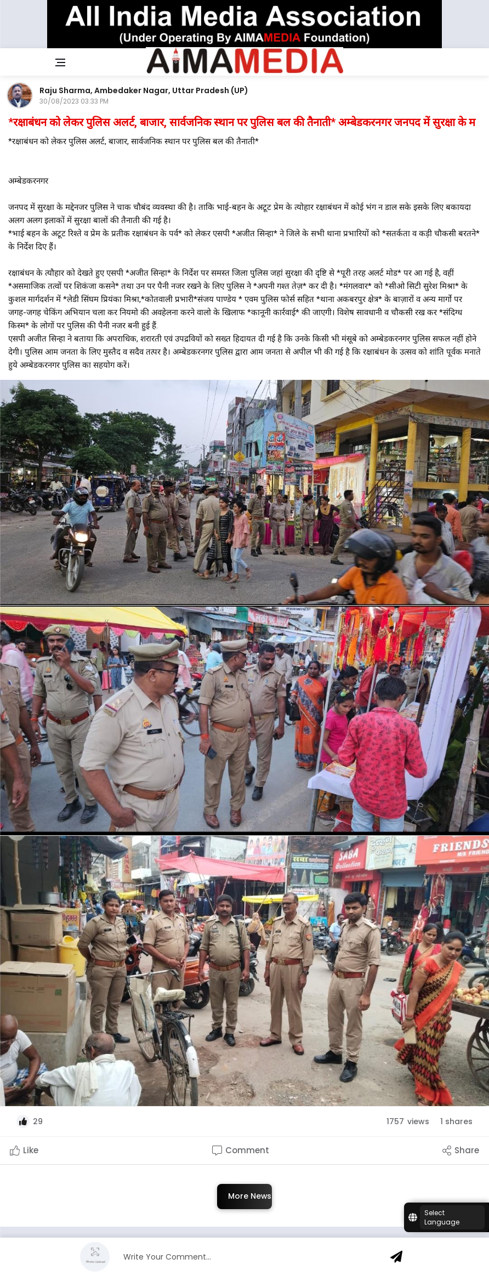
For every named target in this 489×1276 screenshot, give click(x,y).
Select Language (441, 1217)
